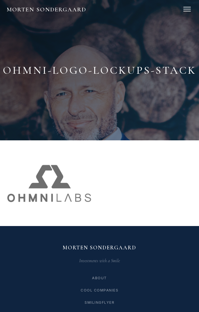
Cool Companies (99, 290)
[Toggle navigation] (187, 9)
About (99, 278)
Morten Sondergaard (46, 9)
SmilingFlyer (99, 302)
